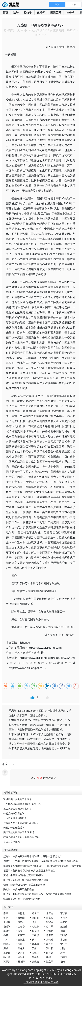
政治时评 (39, 653)
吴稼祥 (35, 952)
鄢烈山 (21, 917)
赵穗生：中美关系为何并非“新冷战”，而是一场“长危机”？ (33, 856)
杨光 (62, 961)
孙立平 (49, 961)
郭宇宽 (49, 922)
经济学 (28, 12)
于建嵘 (6, 922)
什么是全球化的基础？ (15, 818)
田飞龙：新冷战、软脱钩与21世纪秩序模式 (25, 880)
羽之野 (21, 961)
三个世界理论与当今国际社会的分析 (22, 804)
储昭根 (21, 952)
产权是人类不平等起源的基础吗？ (21, 822)
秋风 (20, 944)
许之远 (49, 952)
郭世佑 (63, 935)
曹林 (5, 917)
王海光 (49, 930)
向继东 (35, 926)
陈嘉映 (49, 917)
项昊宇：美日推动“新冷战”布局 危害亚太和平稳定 (29, 870)
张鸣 (20, 930)
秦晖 (5, 913)
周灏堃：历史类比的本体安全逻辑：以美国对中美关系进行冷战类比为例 (40, 861)
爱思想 (11, 5)
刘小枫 (35, 944)
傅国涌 (35, 917)
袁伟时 (49, 939)
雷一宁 (63, 944)
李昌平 (6, 930)
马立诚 (63, 922)
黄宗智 (63, 917)
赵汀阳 (49, 926)
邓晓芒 (21, 935)
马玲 (5, 939)
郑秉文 (63, 957)
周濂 (62, 930)
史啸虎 (63, 939)
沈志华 (21, 926)
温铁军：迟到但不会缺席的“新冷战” (21, 898)
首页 (5, 12)
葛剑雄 (6, 952)
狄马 (34, 939)
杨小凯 (6, 957)
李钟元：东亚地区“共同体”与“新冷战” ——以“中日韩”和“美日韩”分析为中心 (42, 865)
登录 (39, 778)
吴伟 (34, 948)
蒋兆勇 (21, 948)
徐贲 (34, 922)
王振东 (21, 939)
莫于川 (6, 961)
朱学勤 (35, 957)
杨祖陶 (6, 926)
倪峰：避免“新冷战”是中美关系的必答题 (24, 884)
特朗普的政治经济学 (13, 813)
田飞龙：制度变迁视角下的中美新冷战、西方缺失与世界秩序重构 (37, 894)
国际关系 (55, 12)
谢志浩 (35, 961)
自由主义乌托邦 (11, 841)
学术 (17, 653)
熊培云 (6, 944)
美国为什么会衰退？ (13, 827)
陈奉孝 (49, 935)
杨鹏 (5, 935)
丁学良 (63, 913)
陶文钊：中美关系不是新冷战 (18, 889)
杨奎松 (35, 930)
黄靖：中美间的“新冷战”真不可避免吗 (23, 875)
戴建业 (63, 926)
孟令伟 (49, 944)
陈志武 (21, 922)
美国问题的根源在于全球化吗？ (19, 832)
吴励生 (21, 957)
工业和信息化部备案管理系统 (41, 982)
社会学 (70, 12)
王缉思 (35, 935)
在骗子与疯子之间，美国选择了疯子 (22, 837)
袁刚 (62, 952)
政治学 (41, 12)
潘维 (48, 957)
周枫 (5, 948)
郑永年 (35, 913)
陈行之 (21, 913)
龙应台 (49, 913)
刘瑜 (62, 948)
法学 (16, 12)
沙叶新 (49, 948)
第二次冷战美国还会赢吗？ (17, 808)
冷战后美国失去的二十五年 (17, 799)
